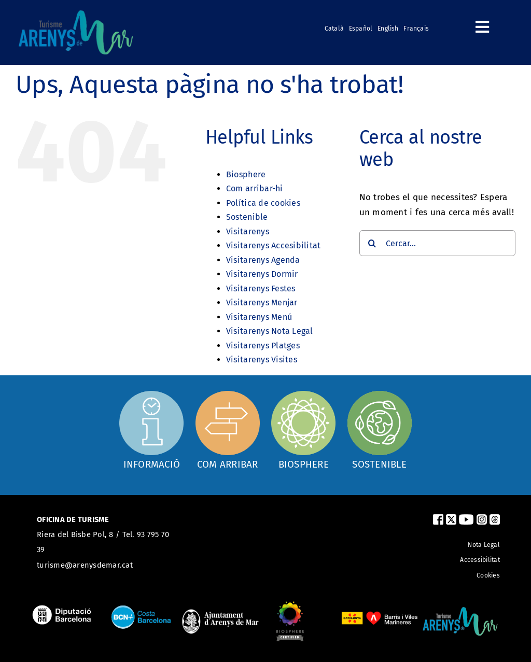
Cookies (488, 575)
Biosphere (246, 174)
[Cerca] (372, 243)
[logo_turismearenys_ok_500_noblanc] (76, 14)
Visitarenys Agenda (263, 260)
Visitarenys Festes (261, 288)
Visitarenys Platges (263, 345)
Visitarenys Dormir (262, 274)
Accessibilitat (480, 560)
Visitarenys (247, 231)
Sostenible (247, 217)
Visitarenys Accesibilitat (273, 245)
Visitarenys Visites (261, 359)
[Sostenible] (379, 429)
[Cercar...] (437, 243)
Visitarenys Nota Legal (269, 331)
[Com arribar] (227, 429)
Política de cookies (263, 203)
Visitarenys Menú (259, 317)
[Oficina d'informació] (151, 428)
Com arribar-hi (254, 188)
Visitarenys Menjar (262, 302)
